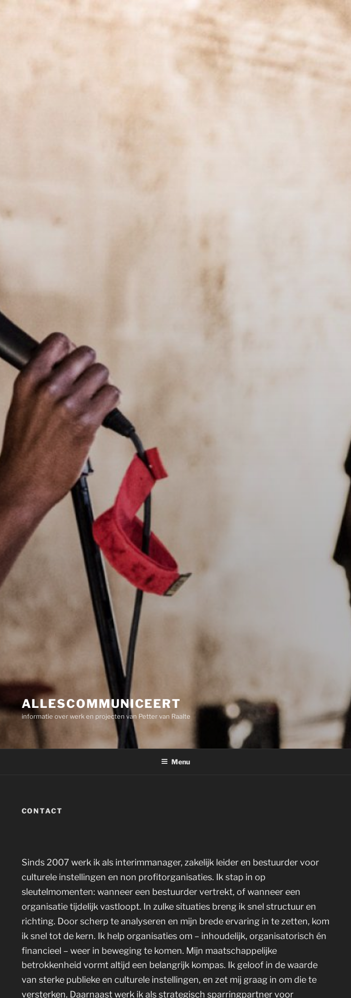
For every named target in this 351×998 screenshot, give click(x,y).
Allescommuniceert (102, 704)
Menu (175, 761)
